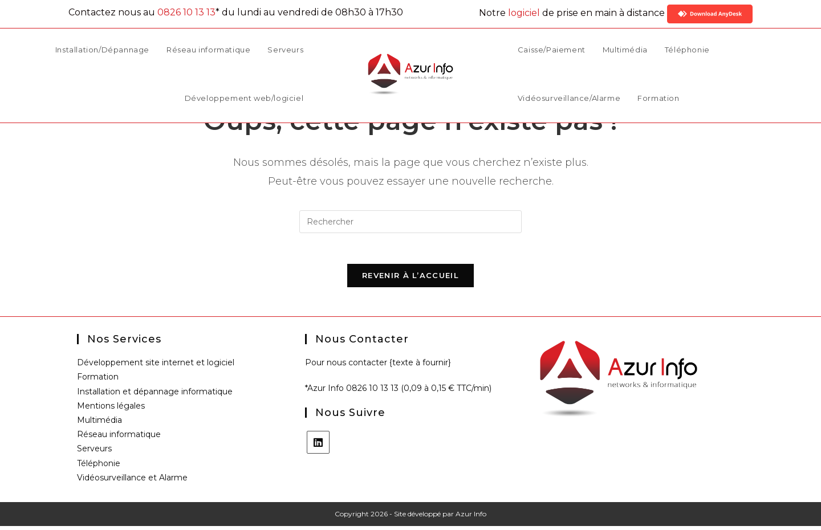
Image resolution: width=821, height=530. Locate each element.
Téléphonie (98, 467)
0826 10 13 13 (186, 12)
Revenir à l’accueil (410, 279)
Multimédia (99, 424)
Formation (98, 381)
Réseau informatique (119, 438)
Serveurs (94, 452)
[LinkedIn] (318, 446)
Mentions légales (111, 410)
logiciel (524, 12)
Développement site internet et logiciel (155, 366)
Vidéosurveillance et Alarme (132, 481)
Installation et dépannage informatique (155, 395)
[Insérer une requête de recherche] (410, 221)
